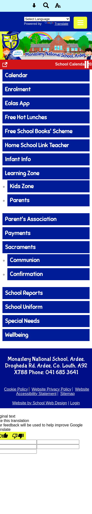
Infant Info (18, 159)
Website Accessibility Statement (52, 391)
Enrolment (18, 89)
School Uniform (23, 307)
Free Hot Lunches (26, 117)
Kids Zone (22, 186)
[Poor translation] (18, 436)
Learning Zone (22, 173)
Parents (19, 200)
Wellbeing (16, 335)
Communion (24, 260)
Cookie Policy (16, 389)
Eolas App (17, 103)
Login (75, 403)
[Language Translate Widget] (47, 19)
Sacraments (20, 247)
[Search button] (46, 7)
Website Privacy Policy (51, 389)
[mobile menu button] (80, 23)
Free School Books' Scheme (38, 131)
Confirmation (26, 274)
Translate (56, 24)
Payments (17, 233)
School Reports (24, 293)
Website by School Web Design (39, 403)
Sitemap (67, 394)
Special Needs (22, 321)
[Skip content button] (34, 7)
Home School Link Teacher (37, 145)
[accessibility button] (58, 7)
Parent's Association (30, 219)
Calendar (16, 75)
